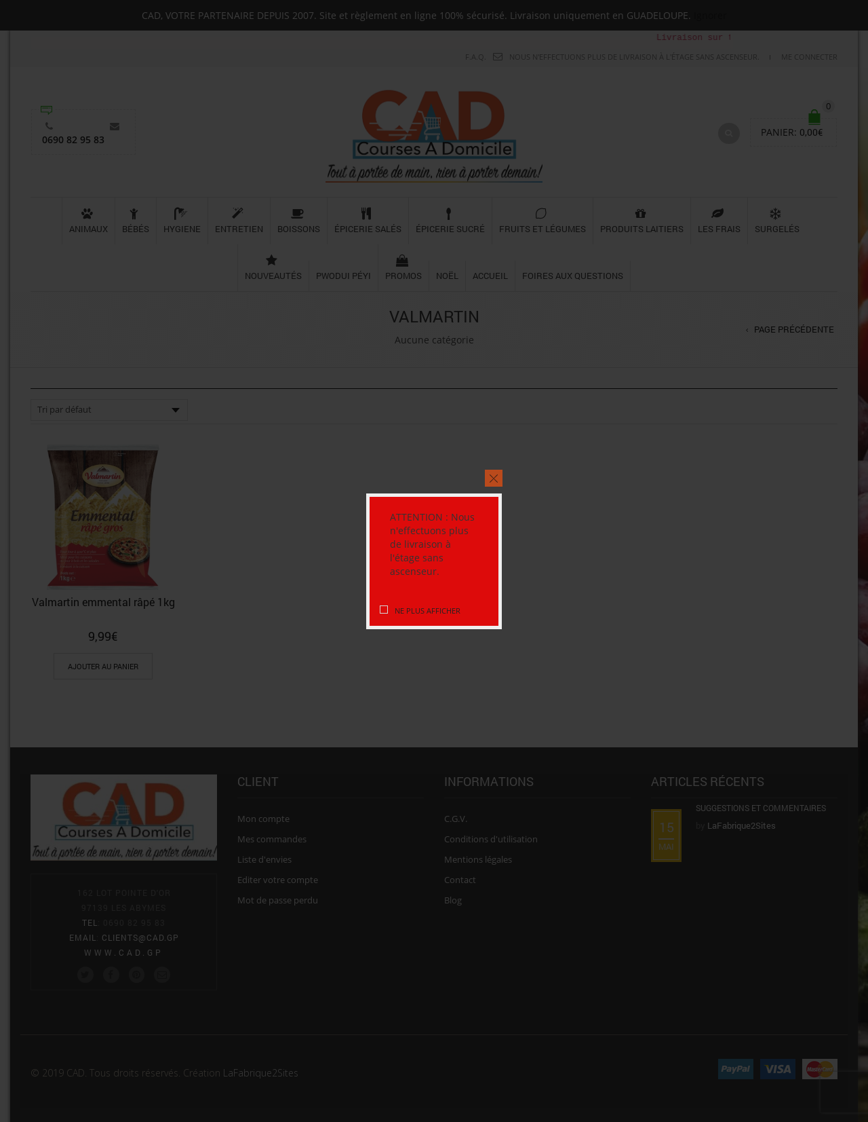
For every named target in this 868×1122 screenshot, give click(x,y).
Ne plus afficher (427, 610)
